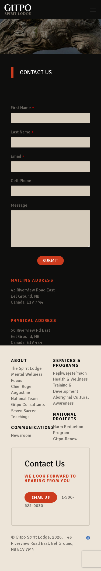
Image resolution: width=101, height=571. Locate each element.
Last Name (20, 132)
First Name (21, 107)
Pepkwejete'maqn (70, 373)
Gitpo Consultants (28, 404)
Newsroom (21, 435)
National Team (24, 398)
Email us (41, 497)
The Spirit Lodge (26, 368)
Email (16, 156)
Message (19, 205)
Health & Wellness (70, 379)
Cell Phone (21, 180)
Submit (50, 260)
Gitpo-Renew (65, 439)
